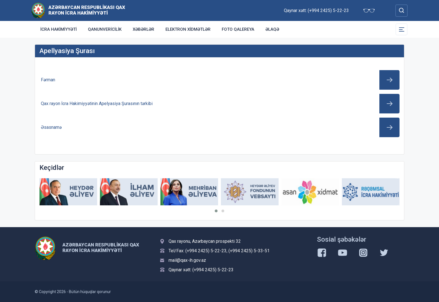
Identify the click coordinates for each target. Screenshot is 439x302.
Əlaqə (272, 29)
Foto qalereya (238, 29)
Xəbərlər (143, 29)
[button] (216, 211)
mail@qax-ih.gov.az (187, 260)
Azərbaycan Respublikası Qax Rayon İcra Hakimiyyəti (86, 10)
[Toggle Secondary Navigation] (401, 29)
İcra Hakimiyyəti (58, 29)
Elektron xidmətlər (188, 29)
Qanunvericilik (105, 29)
